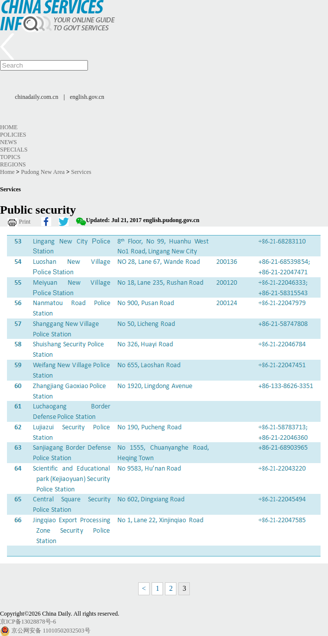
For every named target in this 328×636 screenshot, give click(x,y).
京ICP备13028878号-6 (28, 621)
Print (24, 221)
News (8, 142)
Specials (13, 149)
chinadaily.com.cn (36, 96)
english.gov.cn (87, 96)
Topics (10, 157)
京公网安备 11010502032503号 (50, 630)
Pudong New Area (43, 171)
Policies (13, 134)
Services (81, 171)
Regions (13, 164)
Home (8, 127)
